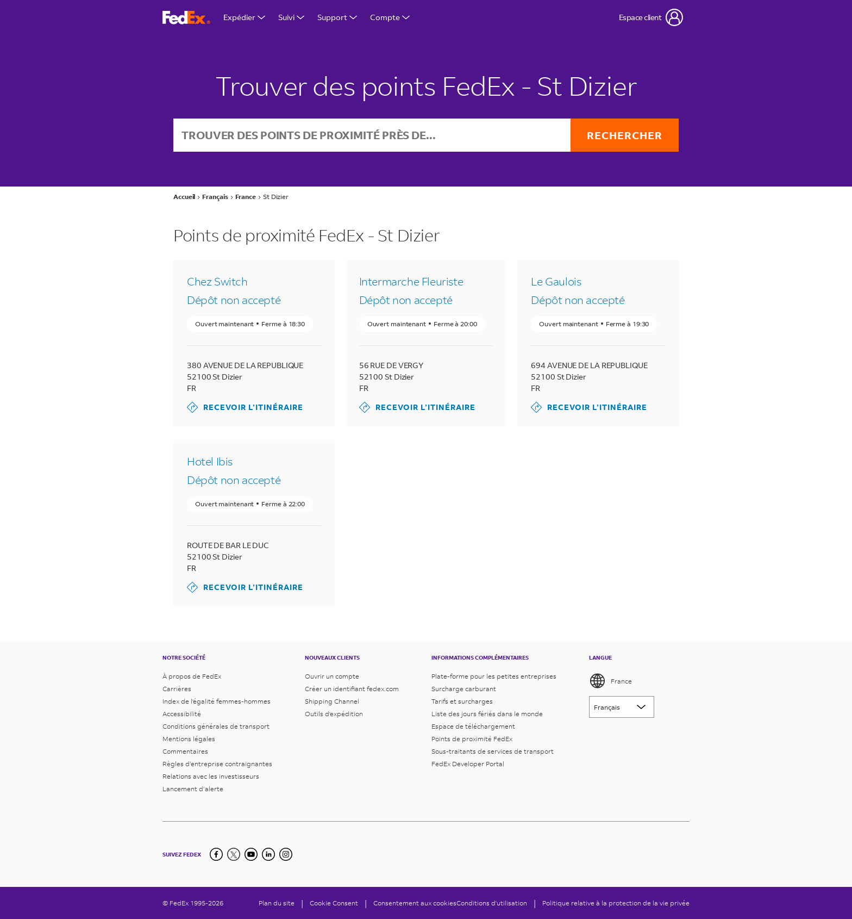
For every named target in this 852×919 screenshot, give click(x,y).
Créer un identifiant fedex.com (352, 689)
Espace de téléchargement (473, 726)
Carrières (176, 689)
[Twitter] (233, 854)
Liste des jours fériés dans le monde (487, 714)
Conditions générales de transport (216, 726)
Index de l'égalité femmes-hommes (216, 701)
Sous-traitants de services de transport (492, 751)
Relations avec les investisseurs (210, 776)
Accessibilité (181, 714)
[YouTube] (251, 854)
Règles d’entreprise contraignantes (217, 764)
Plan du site (277, 903)
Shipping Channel (332, 701)
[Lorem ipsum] (621, 707)
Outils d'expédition (334, 714)
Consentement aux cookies (414, 903)
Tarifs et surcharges (462, 701)
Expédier (244, 17)
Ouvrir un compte (332, 676)
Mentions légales (188, 739)
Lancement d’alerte (192, 789)
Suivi (291, 17)
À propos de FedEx (191, 676)
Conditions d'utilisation (491, 903)
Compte (390, 17)
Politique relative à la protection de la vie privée (616, 903)
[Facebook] (216, 854)
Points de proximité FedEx (471, 739)
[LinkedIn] (268, 854)
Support (337, 17)
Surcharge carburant (463, 689)
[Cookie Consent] (334, 903)
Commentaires (185, 751)
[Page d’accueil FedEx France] (186, 17)
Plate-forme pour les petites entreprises (493, 676)
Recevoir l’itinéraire (245, 407)
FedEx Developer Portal (467, 764)
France (610, 681)
